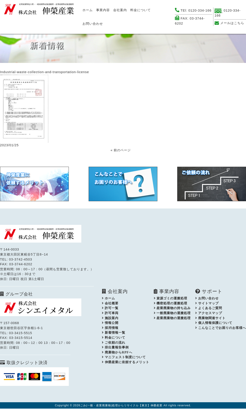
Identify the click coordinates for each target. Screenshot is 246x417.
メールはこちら (232, 23)
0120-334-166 (200, 10)
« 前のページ (120, 150)
